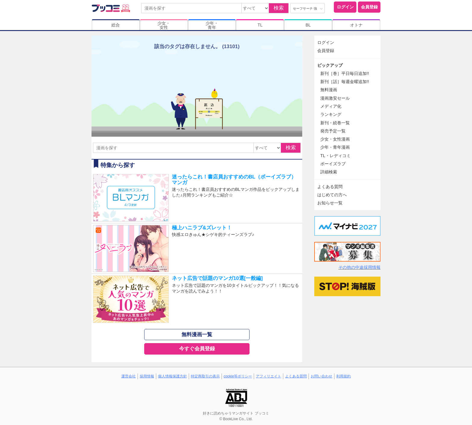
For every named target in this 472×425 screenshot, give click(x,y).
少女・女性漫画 (335, 139)
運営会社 (128, 376)
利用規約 (343, 376)
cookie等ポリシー (238, 376)
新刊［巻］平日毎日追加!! (344, 73)
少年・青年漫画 (335, 147)
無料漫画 (328, 89)
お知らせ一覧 (330, 202)
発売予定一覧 (333, 131)
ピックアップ (330, 65)
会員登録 (369, 7)
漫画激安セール (335, 98)
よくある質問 (330, 186)
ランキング (330, 114)
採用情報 (147, 376)
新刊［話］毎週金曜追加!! (344, 81)
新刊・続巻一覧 (335, 122)
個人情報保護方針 (172, 376)
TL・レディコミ (335, 155)
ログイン (345, 7)
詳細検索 (328, 171)
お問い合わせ (321, 376)
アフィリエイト (268, 376)
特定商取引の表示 (205, 376)
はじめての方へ (332, 194)
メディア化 (330, 106)
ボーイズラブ (333, 163)
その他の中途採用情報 (359, 267)
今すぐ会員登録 (197, 349)
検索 (279, 8)
